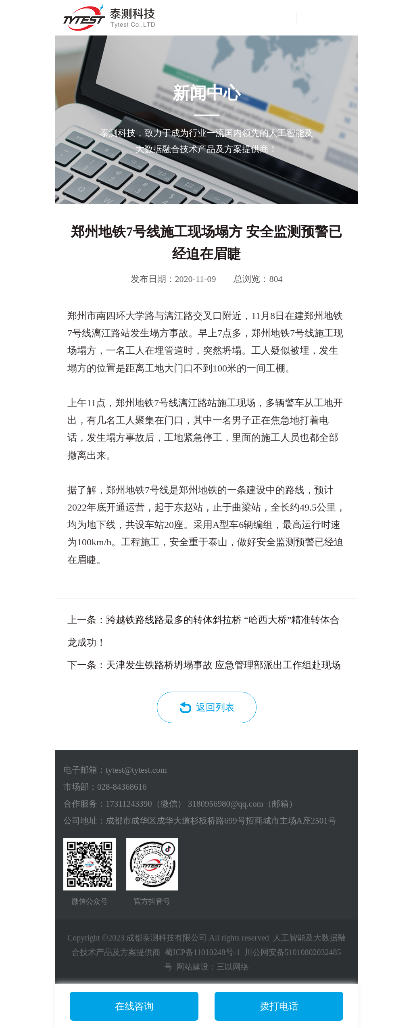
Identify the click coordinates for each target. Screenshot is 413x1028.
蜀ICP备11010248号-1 (202, 952)
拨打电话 (279, 1006)
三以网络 (233, 966)
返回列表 (215, 707)
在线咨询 (134, 1006)
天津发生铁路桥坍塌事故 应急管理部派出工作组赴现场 (223, 665)
